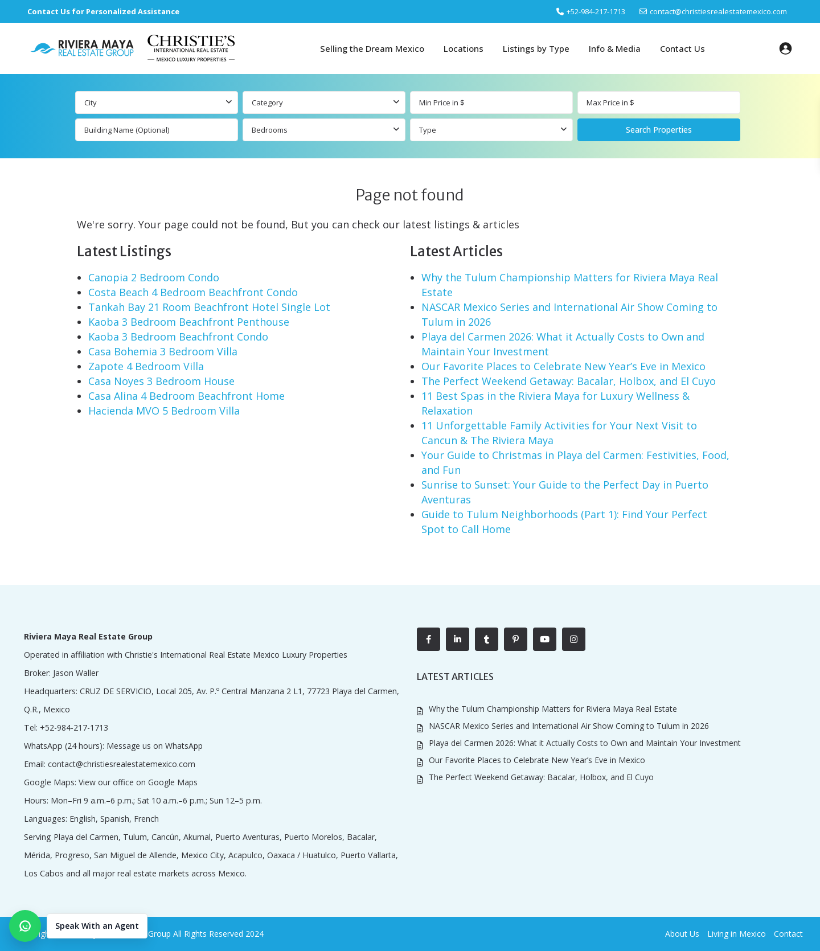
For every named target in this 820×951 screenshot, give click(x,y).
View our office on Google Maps (136, 782)
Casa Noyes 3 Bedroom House (161, 381)
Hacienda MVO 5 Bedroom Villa (164, 410)
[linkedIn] (457, 639)
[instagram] (573, 639)
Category (267, 102)
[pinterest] (515, 639)
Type (427, 130)
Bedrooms (270, 130)
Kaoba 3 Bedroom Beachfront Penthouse (188, 322)
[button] (78, 926)
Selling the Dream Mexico (372, 48)
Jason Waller (76, 672)
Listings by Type (536, 48)
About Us (682, 933)
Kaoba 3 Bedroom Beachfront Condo (178, 336)
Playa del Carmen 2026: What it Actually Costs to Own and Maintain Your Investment (585, 742)
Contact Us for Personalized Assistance (103, 11)
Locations (463, 48)
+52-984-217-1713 (73, 727)
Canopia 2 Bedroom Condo (153, 277)
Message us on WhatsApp (153, 745)
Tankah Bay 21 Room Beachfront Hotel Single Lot (209, 307)
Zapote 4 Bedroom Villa (146, 366)
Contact (788, 933)
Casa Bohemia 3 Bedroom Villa (162, 351)
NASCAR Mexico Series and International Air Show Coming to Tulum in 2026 (569, 725)
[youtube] (544, 639)
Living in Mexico (736, 933)
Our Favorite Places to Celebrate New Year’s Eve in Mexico (563, 366)
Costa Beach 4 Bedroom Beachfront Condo (193, 292)
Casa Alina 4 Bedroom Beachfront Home (186, 396)
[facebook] (428, 639)
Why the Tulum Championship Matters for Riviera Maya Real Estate (553, 708)
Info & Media (615, 48)
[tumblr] (486, 639)
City (90, 102)
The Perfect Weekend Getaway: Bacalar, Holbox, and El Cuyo (568, 381)
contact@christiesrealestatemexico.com (718, 11)
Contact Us (682, 48)
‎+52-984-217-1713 (596, 11)
